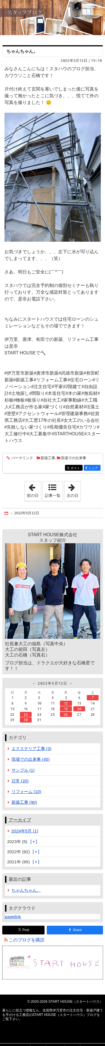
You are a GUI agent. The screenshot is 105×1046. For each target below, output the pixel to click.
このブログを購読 (27, 940)
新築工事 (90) (24, 802)
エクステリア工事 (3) (31, 748)
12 (66, 703)
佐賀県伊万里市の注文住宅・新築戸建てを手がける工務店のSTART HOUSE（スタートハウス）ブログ (52, 17)
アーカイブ (20, 820)
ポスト (76, 468)
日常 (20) (20, 780)
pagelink (13, 916)
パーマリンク (21, 458)
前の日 (34, 489)
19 (66, 709)
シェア (94, 468)
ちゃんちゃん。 (22, 51)
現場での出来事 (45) (30, 759)
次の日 (74, 489)
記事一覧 (52, 495)
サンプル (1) (23, 770)
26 (66, 714)
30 (26, 719)
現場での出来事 (73, 458)
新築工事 (48, 458)
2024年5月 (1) (24, 830)
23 (26, 714)
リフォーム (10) (26, 791)
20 (79, 709)
